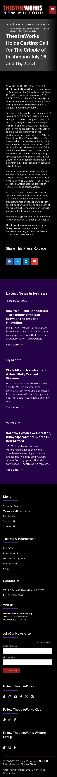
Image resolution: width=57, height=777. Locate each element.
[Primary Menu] (52, 10)
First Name (9, 657)
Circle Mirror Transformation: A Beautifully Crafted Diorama (28, 374)
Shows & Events (12, 506)
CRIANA (32, 764)
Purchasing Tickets (14, 553)
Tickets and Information (17, 511)
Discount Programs (14, 558)
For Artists (9, 516)
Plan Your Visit (11, 563)
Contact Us (9, 526)
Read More (14, 344)
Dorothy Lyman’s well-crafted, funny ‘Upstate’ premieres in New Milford (28, 437)
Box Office (9, 548)
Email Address (11, 646)
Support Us (9, 521)
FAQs (6, 568)
